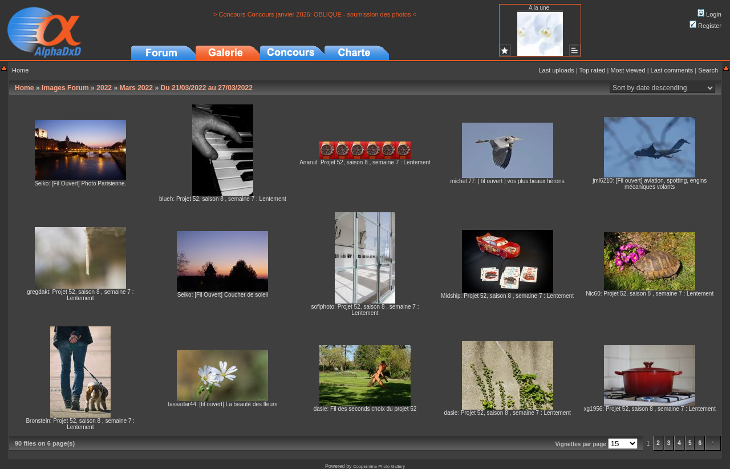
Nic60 (593, 293)
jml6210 (603, 180)
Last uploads (556, 70)
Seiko (41, 183)
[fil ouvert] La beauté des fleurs (239, 404)
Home (20, 70)
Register (705, 25)
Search (708, 70)
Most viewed (627, 70)
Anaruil (308, 162)
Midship (450, 296)
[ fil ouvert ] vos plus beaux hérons (521, 181)
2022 (104, 88)
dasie (320, 409)
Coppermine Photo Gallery (379, 466)
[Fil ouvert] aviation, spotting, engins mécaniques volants (661, 183)
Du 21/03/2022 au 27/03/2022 (207, 88)
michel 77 (463, 181)
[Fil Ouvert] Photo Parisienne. (89, 183)
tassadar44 (182, 404)
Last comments (672, 70)
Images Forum (65, 88)
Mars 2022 (136, 88)
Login (709, 14)
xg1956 (593, 409)
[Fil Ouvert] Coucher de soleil (231, 295)
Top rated (592, 70)
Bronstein (38, 421)
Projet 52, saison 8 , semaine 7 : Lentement (231, 199)
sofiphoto (322, 307)
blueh (166, 199)
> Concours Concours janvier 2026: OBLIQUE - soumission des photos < (314, 14)
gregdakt (38, 292)
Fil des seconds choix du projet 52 (373, 409)
